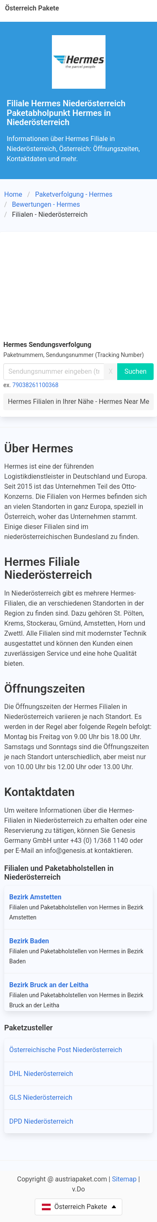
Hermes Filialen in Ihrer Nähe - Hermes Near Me (78, 402)
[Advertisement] (78, 284)
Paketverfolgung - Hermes (74, 194)
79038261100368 (36, 385)
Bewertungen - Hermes (46, 204)
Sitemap (124, 1179)
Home (13, 194)
